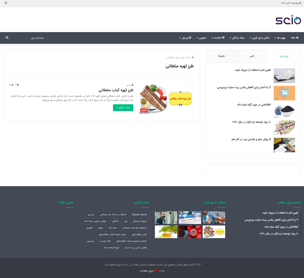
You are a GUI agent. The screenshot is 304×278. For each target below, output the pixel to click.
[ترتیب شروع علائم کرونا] (190, 231)
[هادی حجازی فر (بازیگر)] (166, 217)
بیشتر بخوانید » (123, 108)
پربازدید (284, 56)
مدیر (130, 85)
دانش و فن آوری (260, 38)
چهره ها (281, 38)
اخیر (252, 56)
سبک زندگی (238, 38)
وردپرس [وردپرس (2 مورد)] (90, 241)
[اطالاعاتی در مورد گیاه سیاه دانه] (284, 110)
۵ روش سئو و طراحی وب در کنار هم (251, 139)
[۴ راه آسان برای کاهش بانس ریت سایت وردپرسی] (284, 93)
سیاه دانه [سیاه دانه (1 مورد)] (113, 228)
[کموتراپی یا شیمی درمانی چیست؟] (190, 217)
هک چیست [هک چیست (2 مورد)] (104, 241)
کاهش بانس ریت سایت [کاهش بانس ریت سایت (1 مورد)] (135, 248)
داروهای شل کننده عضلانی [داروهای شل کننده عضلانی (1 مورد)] (134, 228)
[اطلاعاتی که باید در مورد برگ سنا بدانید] (166, 231)
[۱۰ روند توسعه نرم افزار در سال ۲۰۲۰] (284, 127)
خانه (294, 38)
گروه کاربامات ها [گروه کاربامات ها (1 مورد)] (111, 248)
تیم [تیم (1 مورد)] (125, 221)
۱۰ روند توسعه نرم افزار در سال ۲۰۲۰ (252, 122)
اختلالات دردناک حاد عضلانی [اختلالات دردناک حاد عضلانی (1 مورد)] (113, 215)
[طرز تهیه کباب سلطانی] (166, 98)
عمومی (202, 38)
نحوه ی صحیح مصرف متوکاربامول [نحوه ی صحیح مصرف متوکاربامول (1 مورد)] (131, 241)
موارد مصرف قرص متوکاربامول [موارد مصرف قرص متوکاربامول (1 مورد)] (112, 234)
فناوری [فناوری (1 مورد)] (89, 228)
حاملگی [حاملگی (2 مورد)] (115, 221)
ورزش (186, 38)
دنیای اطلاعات (147, 271)
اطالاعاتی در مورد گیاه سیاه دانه (254, 105)
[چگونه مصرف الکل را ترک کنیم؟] (214, 217)
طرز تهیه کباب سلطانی (116, 90)
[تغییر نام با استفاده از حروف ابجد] (284, 75)
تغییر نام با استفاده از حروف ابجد (253, 70)
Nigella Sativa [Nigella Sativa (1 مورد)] (139, 215)
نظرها (221, 56)
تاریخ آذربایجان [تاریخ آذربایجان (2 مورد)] (140, 221)
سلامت (219, 38)
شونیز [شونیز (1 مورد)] (100, 228)
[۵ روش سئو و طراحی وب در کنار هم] (284, 145)
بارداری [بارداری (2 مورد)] (91, 215)
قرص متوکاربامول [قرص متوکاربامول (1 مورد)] (139, 234)
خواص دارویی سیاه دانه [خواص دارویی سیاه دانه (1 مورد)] (95, 221)
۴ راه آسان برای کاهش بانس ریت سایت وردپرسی (244, 87)
